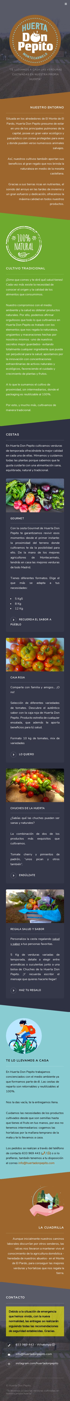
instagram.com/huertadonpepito (37, 1363)
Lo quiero (26, 754)
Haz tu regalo (30, 990)
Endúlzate (27, 875)
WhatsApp (46, 1345)
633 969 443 (25, 1345)
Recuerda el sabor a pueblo (30, 622)
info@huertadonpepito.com (36, 1163)
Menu (65, 4)
